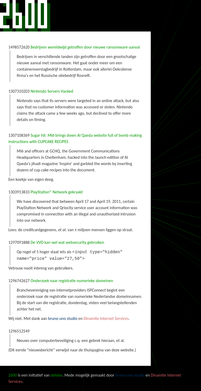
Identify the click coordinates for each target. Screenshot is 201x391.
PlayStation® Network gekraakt (57, 191)
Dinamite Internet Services (106, 318)
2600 (25, 15)
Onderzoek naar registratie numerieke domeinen (72, 280)
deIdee (57, 375)
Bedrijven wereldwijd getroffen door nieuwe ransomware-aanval (85, 47)
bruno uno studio (62, 318)
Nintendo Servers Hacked (52, 91)
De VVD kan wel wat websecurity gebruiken (67, 242)
